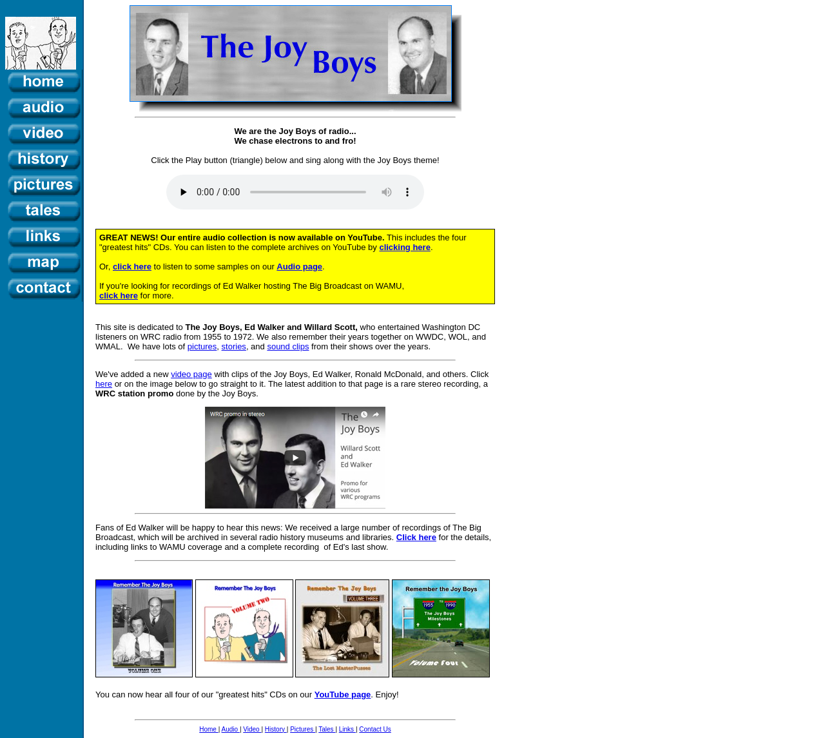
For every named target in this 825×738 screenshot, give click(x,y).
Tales (326, 729)
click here (132, 266)
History (276, 729)
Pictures (302, 729)
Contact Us (375, 729)
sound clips (288, 346)
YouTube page (343, 694)
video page (191, 374)
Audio (231, 729)
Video (252, 729)
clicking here (404, 247)
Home (208, 729)
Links (347, 729)
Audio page (299, 266)
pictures (202, 346)
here (103, 384)
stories (234, 346)
